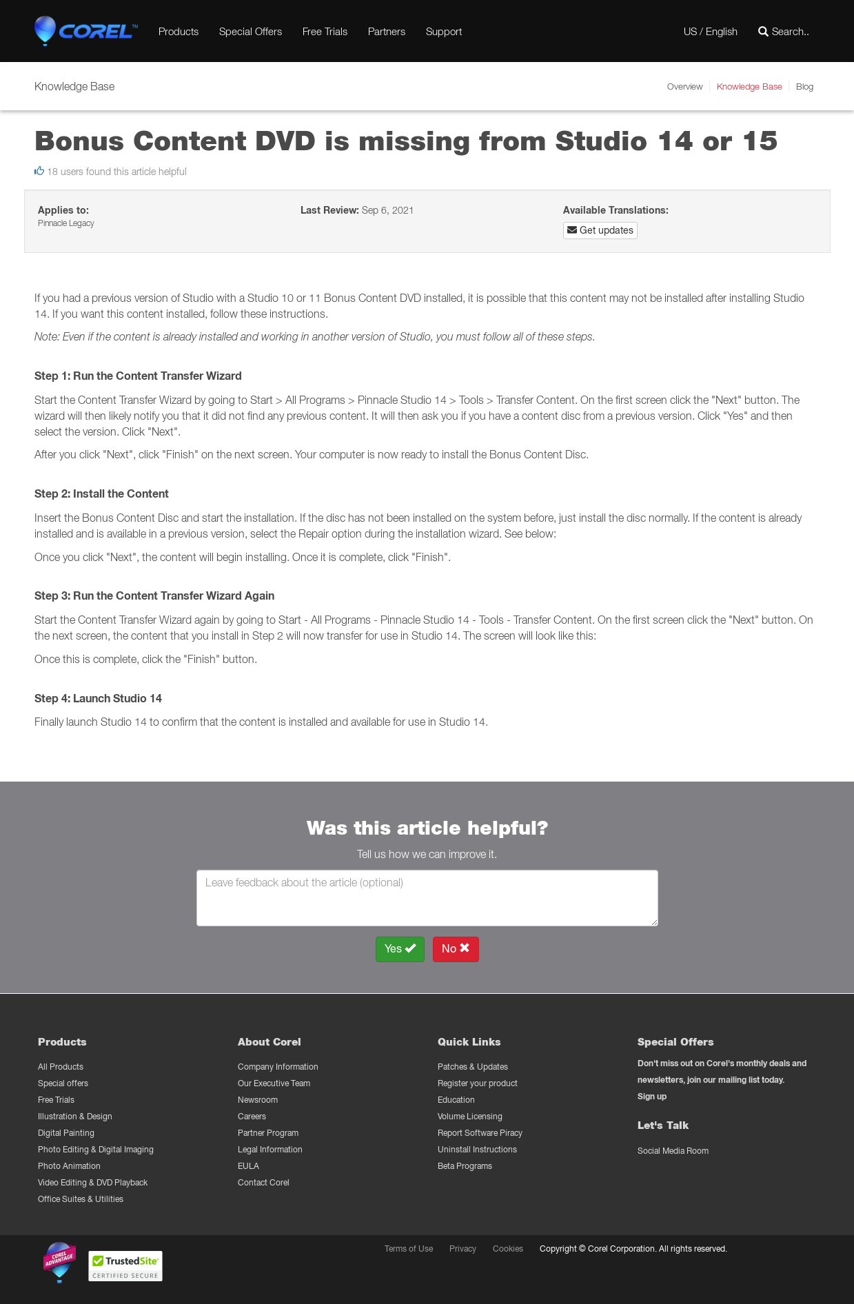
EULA (248, 1166)
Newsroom (258, 1099)
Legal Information (270, 1149)
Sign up (652, 1096)
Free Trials (325, 31)
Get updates (600, 230)
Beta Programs (465, 1166)
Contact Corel (263, 1182)
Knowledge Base (749, 86)
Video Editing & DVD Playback (93, 1182)
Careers (252, 1116)
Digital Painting (66, 1133)
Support (444, 31)
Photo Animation (69, 1166)
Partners (386, 31)
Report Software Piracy (480, 1133)
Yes (400, 948)
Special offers (63, 1083)
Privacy (462, 1248)
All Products (60, 1066)
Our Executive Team (274, 1083)
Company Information (278, 1066)
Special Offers (250, 31)
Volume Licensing (470, 1116)
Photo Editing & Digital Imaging (96, 1149)
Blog (804, 86)
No (456, 948)
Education (456, 1099)
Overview (685, 86)
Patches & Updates (473, 1066)
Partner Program (268, 1133)
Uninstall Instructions (477, 1149)
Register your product (478, 1083)
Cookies (508, 1248)
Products (179, 31)
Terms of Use (409, 1248)
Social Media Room (673, 1150)
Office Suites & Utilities (80, 1199)
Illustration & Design (75, 1116)
